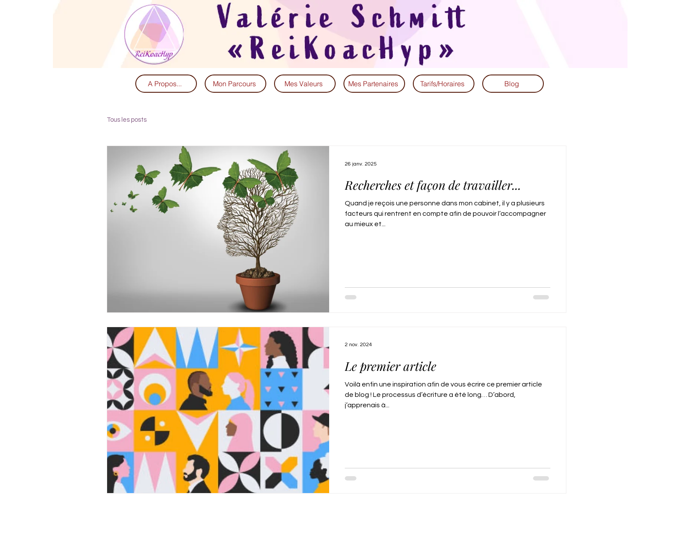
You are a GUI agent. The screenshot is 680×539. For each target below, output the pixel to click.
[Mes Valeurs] (305, 84)
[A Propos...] (166, 84)
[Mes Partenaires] (374, 84)
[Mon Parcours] (235, 84)
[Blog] (513, 84)
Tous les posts (127, 120)
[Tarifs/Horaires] (443, 84)
